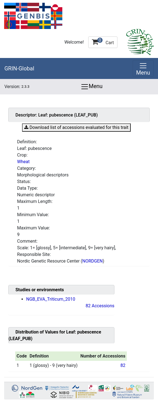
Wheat (23, 161)
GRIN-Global (19, 68)
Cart (103, 41)
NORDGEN (92, 261)
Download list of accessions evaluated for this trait (76, 127)
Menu (92, 87)
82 (122, 365)
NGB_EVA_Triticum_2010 (50, 299)
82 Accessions (100, 305)
